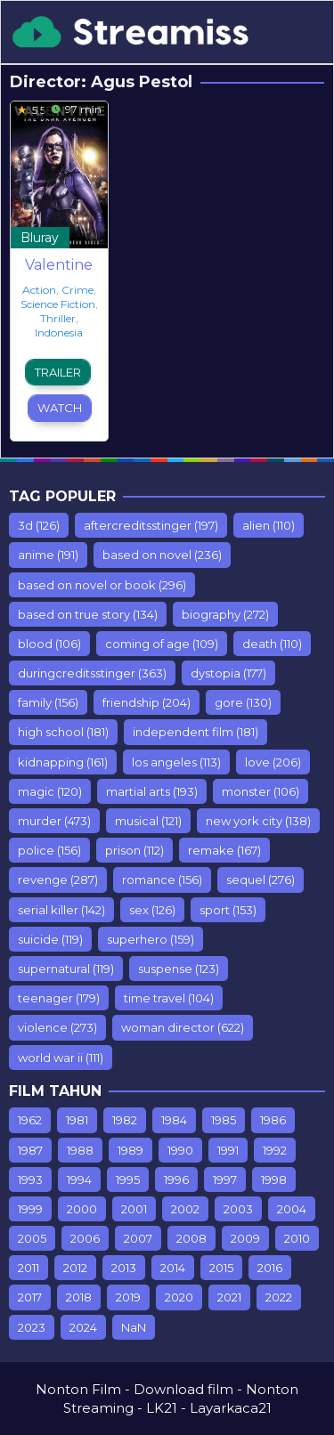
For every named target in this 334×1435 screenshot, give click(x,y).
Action (39, 289)
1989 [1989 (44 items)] (130, 1150)
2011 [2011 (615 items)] (28, 1268)
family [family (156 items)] (48, 702)
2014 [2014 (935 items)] (172, 1268)
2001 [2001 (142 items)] (134, 1209)
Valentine (59, 264)
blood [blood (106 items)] (49, 643)
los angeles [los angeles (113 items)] (176, 762)
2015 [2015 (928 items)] (221, 1268)
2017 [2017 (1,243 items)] (30, 1297)
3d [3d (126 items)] (39, 525)
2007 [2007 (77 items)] (138, 1238)
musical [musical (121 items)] (148, 821)
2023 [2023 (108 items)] (31, 1327)
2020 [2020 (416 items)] (179, 1297)
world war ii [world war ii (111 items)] (60, 1057)
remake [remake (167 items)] (224, 850)
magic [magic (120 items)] (50, 791)
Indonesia (59, 332)
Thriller (58, 318)
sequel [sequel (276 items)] (260, 879)
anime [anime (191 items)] (48, 554)
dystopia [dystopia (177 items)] (228, 673)
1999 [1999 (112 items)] (30, 1209)
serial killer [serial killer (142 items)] (61, 910)
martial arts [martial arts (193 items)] (152, 791)
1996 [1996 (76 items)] (176, 1179)
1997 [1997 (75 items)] (225, 1179)
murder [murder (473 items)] (54, 821)
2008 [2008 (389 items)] (191, 1238)
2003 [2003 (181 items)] (238, 1209)
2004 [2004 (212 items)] (291, 1209)
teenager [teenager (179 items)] (59, 998)
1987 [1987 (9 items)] (30, 1150)
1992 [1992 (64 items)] (275, 1150)
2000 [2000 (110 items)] (82, 1209)
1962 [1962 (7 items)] (30, 1120)
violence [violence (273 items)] (57, 1027)
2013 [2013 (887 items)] (123, 1268)
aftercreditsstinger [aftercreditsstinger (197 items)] (151, 525)
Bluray (39, 238)
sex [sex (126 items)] (152, 910)
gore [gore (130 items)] (243, 702)
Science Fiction (57, 304)
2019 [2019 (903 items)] (128, 1297)
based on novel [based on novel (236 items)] (162, 554)
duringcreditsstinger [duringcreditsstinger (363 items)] (92, 673)
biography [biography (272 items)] (225, 614)
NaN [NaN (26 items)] (133, 1327)
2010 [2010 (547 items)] (297, 1238)
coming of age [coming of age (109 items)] (161, 643)
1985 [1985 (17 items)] (223, 1120)
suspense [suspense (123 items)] (178, 968)
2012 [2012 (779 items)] (75, 1268)
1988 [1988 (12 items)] (80, 1150)
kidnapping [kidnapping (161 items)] (63, 762)
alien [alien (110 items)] (268, 525)
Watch (59, 408)
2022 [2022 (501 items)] (278, 1297)
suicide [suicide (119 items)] (50, 939)
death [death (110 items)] (272, 643)
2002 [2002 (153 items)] (185, 1209)
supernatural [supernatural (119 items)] (66, 968)
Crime (77, 289)
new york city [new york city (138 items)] (258, 821)
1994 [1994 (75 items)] (79, 1179)
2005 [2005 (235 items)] (32, 1238)
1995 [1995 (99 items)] (128, 1179)
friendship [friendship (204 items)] (146, 702)
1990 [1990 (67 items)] (180, 1150)
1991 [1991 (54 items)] (228, 1150)
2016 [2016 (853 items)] (269, 1268)
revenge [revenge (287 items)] (58, 879)
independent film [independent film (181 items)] (195, 732)
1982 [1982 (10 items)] (124, 1120)
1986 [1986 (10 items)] (273, 1120)
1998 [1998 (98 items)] (274, 1179)
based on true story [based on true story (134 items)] (88, 614)
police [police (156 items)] (49, 850)
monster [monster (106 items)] (260, 791)
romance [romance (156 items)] (162, 879)
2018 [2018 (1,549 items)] (79, 1297)
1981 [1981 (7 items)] (77, 1120)
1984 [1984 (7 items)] (174, 1120)
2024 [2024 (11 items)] (83, 1327)
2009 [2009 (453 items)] (245, 1238)
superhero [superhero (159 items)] (150, 939)
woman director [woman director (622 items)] (182, 1027)
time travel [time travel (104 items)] (169, 998)
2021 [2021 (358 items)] (229, 1297)
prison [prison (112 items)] (134, 850)
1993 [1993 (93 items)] (30, 1179)
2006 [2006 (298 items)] (85, 1238)
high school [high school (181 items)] (63, 732)
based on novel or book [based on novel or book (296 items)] (102, 585)
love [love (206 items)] (273, 762)
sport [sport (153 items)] (228, 910)
